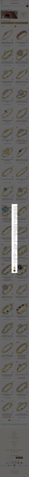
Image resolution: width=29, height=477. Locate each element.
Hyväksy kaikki (14, 244)
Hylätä (10, 247)
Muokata (19, 247)
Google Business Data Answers (14, 242)
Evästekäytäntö (18, 239)
